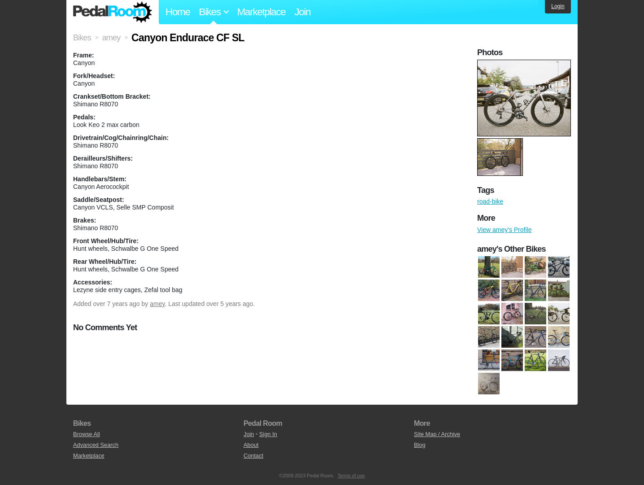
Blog (420, 444)
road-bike (490, 201)
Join (303, 11)
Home (177, 11)
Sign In (268, 434)
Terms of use (351, 475)
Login (557, 6)
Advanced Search (95, 444)
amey (157, 303)
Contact (253, 455)
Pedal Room (112, 12)
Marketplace (261, 11)
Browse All (86, 434)
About (251, 444)
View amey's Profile (504, 229)
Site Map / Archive (437, 434)
